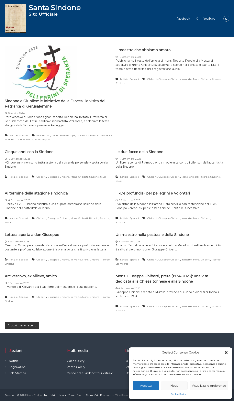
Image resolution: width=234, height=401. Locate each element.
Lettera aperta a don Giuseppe (32, 235)
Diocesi (80, 135)
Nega (174, 385)
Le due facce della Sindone (139, 152)
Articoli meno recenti (22, 325)
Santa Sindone (55, 7)
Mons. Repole (42, 139)
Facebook (183, 18)
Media (29, 139)
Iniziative (102, 135)
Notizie (13, 135)
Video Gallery (75, 361)
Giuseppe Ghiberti (169, 79)
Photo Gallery (76, 367)
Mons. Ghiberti (201, 79)
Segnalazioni (17, 367)
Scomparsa (122, 263)
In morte (187, 79)
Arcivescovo (43, 135)
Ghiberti (152, 79)
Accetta (146, 385)
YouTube (210, 18)
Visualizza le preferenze (209, 385)
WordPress (121, 395)
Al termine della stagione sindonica (36, 193)
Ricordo (216, 79)
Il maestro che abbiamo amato (143, 50)
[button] (226, 352)
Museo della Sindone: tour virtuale (90, 373)
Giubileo (91, 135)
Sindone (120, 83)
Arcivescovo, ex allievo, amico (31, 276)
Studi (103, 176)
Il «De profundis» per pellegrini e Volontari (153, 193)
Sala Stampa (17, 373)
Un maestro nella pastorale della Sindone (152, 235)
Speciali (23, 135)
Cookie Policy (178, 394)
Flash (79, 395)
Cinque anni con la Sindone (29, 152)
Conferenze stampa (63, 135)
